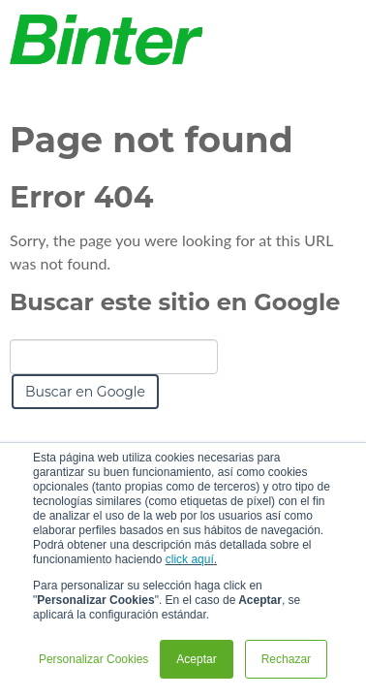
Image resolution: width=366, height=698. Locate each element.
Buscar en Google (85, 391)
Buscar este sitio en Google (175, 302)
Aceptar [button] (196, 659)
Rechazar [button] (286, 659)
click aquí (190, 559)
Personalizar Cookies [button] (93, 659)
